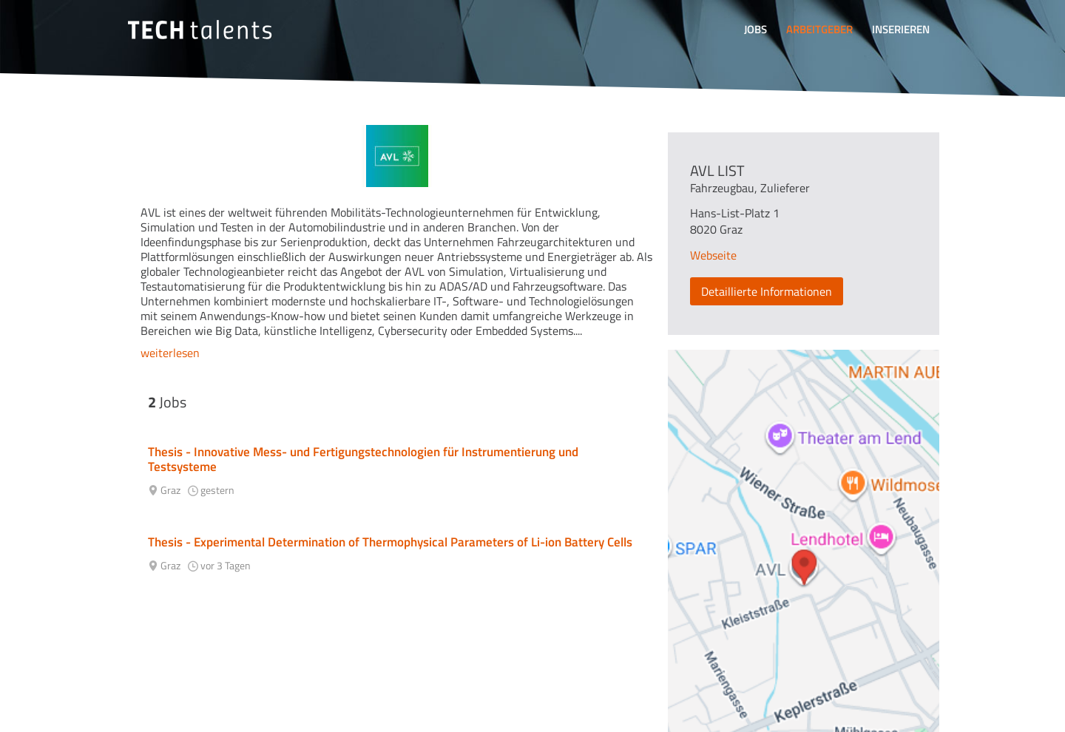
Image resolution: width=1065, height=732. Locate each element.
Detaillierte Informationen (766, 291)
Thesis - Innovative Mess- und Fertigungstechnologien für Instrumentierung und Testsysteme (363, 459)
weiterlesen (170, 352)
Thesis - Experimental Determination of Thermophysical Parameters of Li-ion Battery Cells (390, 542)
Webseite (713, 255)
